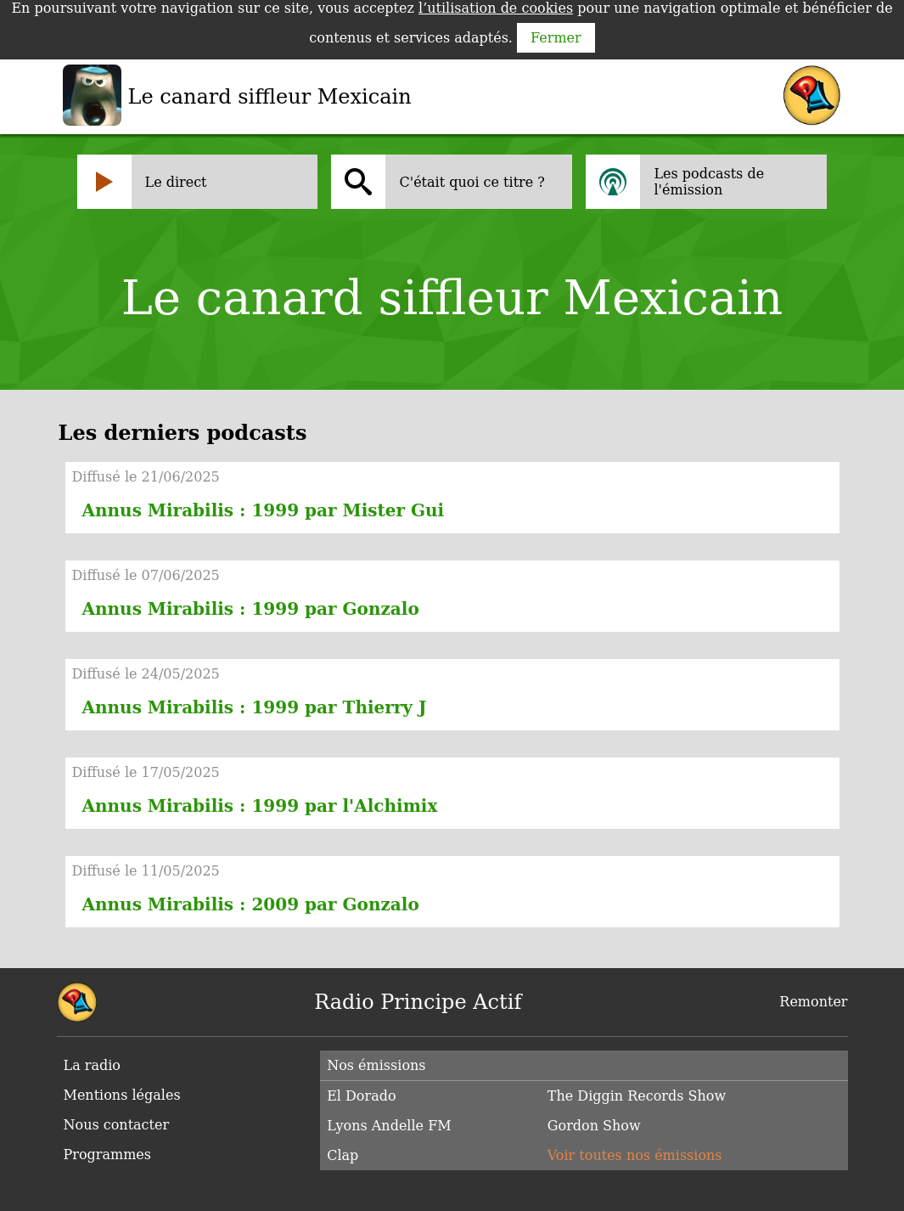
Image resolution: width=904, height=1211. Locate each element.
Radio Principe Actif (417, 1002)
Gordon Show (594, 1126)
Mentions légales (122, 1095)
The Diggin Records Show (636, 1096)
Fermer (556, 38)
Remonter (813, 1002)
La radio (92, 1065)
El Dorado (361, 1096)
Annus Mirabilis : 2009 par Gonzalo (250, 904)
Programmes (108, 1154)
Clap (342, 1155)
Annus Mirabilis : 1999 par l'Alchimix (260, 806)
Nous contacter (117, 1125)
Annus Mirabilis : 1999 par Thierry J (254, 707)
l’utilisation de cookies (495, 8)
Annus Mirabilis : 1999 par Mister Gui (263, 510)
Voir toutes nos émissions (634, 1155)
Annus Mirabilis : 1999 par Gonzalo (250, 609)
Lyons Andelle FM (389, 1126)
